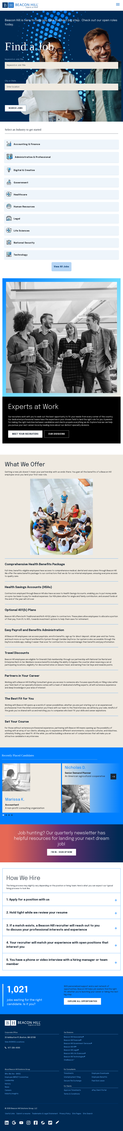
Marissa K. (14, 800)
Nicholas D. (75, 768)
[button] (61, 266)
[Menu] (118, 4)
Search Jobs (16, 108)
